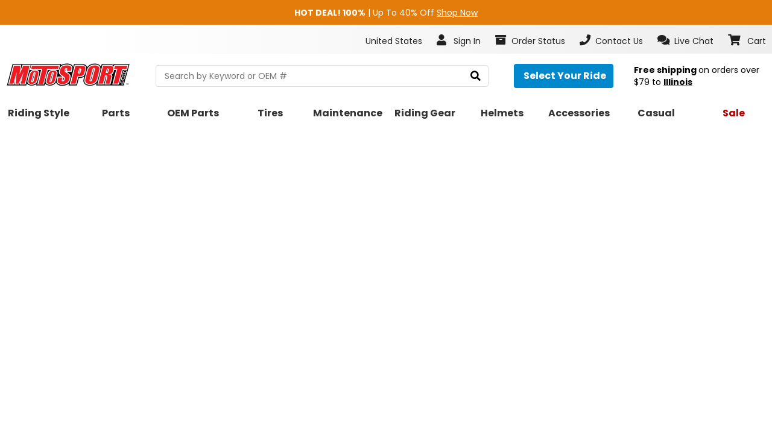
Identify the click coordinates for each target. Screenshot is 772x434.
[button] (685, 40)
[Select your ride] (563, 76)
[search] (476, 76)
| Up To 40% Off (386, 13)
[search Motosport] (322, 76)
